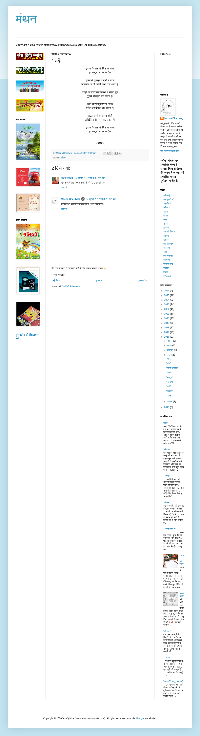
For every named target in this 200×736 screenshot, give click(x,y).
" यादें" (169, 395)
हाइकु (165, 272)
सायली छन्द (168, 264)
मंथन (26, 19)
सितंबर (170, 354)
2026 (167, 290)
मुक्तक (166, 239)
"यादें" (167, 476)
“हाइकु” (169, 377)
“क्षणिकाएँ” (182, 594)
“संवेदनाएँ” (167, 502)
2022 (167, 309)
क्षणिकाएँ (166, 207)
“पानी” (168, 372)
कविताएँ (63, 157)
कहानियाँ (166, 203)
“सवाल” (169, 391)
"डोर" (168, 363)
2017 (167, 332)
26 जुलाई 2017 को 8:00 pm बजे (90, 178)
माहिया (166, 235)
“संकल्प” (166, 449)
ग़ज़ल (165, 211)
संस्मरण (166, 259)
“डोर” (165, 423)
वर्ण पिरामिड (168, 256)
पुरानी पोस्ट (143, 280)
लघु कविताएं (168, 244)
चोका (165, 215)
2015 (167, 407)
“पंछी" (168, 386)
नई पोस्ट (56, 280)
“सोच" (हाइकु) (172, 368)
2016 (167, 336)
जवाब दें (64, 187)
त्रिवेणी (166, 227)
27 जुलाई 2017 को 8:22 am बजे (101, 199)
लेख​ (165, 251)
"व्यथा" (168, 657)
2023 (167, 304)
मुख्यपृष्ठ (98, 280)
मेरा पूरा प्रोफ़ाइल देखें (169, 151)
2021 (167, 313)
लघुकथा (166, 247)
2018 (167, 327)
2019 (167, 323)
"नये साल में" (170, 529)
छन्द (165, 219)
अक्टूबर (170, 350)
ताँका (165, 223)
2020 (167, 318)
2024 (167, 300)
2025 (167, 295)
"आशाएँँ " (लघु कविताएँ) (173, 681)
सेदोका (166, 268)
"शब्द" (168, 358)
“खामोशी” (170, 381)
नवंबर (169, 345)
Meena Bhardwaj (70, 199)
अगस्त (170, 401)
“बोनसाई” (167, 631)
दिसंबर (170, 340)
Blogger (140, 718)
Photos (167, 276)
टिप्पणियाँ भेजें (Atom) (71, 286)
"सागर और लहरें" (182, 559)
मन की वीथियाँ (169, 231)
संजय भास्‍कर (67, 178)
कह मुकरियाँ (168, 199)
